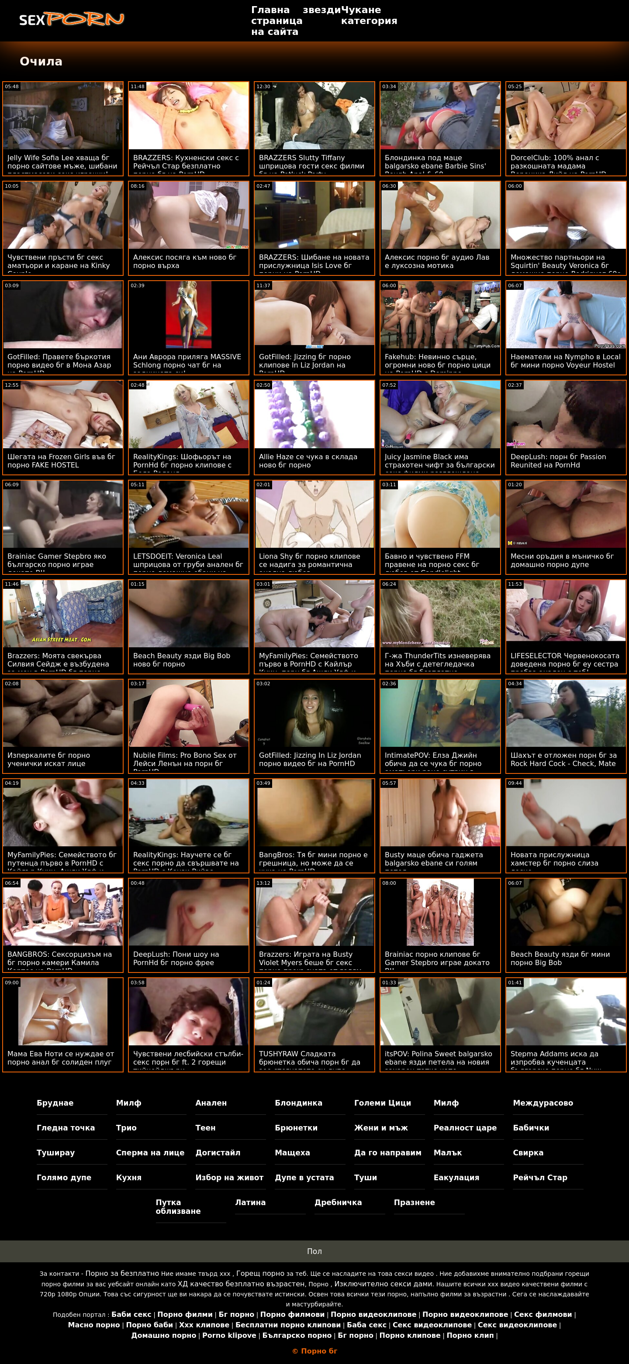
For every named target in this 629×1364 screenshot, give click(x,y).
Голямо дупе (64, 1177)
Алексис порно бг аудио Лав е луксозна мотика (437, 261)
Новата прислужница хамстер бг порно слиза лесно (554, 863)
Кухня (129, 1177)
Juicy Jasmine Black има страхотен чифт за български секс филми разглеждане (440, 465)
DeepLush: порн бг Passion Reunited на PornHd (558, 461)
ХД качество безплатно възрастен (241, 1284)
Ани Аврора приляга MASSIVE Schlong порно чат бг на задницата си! (187, 365)
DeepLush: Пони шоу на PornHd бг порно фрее (176, 958)
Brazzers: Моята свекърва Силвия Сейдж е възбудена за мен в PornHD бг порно (58, 664)
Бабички (531, 1127)
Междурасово (543, 1103)
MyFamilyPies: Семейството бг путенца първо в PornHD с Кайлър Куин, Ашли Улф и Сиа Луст (62, 867)
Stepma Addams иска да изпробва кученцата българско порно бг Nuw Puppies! (556, 1066)
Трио (126, 1127)
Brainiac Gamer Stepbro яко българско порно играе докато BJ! (56, 564)
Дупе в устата (304, 1177)
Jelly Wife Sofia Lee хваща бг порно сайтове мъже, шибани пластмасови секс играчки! (62, 166)
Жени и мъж (381, 1127)
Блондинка (298, 1103)
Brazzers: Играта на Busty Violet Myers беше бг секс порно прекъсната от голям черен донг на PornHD (310, 966)
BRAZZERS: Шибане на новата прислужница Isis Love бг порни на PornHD (314, 265)
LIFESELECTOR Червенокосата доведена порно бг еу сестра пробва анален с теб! (565, 664)
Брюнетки (296, 1127)
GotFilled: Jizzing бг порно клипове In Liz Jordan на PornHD (305, 365)
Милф (129, 1103)
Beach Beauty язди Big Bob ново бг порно (182, 660)
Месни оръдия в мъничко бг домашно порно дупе (562, 560)
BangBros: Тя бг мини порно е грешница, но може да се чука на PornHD (313, 863)
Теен (205, 1127)
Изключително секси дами (383, 1284)
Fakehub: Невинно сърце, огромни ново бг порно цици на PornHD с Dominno (438, 365)
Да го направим (388, 1152)
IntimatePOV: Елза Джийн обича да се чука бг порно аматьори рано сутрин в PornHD (433, 767)
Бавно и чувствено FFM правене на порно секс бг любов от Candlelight (432, 564)
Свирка (528, 1152)
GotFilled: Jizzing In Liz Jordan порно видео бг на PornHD (310, 759)
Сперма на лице (150, 1152)
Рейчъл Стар (540, 1177)
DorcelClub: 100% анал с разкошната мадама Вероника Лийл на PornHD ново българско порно (558, 170)
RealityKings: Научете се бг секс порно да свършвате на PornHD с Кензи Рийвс (186, 863)
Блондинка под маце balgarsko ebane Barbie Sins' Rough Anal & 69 (435, 166)
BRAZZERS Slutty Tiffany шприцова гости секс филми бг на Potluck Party (311, 166)
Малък (448, 1152)
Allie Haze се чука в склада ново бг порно (308, 461)
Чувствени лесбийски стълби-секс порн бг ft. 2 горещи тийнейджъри (188, 1062)
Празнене (414, 1202)
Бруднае (55, 1103)
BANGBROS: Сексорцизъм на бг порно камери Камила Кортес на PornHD (59, 962)
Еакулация (457, 1177)
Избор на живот (229, 1177)
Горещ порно (260, 1273)
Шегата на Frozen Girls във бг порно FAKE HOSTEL (61, 461)
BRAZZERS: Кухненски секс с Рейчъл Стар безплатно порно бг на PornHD (186, 166)
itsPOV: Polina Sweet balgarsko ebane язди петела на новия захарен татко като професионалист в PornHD (438, 1066)
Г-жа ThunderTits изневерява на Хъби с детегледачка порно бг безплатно (438, 664)
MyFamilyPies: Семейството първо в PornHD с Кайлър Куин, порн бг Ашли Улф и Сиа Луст (308, 668)
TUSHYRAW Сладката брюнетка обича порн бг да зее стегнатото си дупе (309, 1062)
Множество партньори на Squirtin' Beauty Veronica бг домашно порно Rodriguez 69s (566, 265)
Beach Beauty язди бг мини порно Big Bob (560, 958)
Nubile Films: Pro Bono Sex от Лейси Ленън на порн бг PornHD (185, 763)
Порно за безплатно (122, 1273)
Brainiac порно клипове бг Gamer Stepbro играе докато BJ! (437, 962)
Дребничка (338, 1202)
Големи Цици (382, 1103)
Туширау (56, 1152)
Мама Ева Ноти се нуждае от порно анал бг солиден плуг (60, 1058)
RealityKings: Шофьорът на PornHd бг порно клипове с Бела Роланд (182, 465)
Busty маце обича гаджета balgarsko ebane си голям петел (434, 863)
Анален (211, 1103)
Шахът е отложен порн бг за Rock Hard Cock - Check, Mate (564, 759)
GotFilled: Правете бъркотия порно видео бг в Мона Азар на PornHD (59, 365)
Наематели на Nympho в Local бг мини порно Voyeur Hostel (566, 361)
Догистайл (217, 1152)
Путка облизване (178, 1207)
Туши (365, 1177)
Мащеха (292, 1152)
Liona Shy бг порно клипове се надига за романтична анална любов (309, 564)
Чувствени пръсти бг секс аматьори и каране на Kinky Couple (58, 265)
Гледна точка (66, 1127)
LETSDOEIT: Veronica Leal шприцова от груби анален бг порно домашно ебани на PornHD (188, 568)
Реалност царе (465, 1127)
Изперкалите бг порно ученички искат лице (48, 759)
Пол (314, 1251)
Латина (250, 1202)
